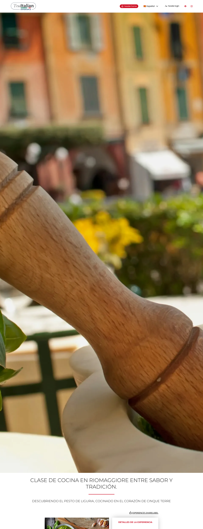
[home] (23, 6)
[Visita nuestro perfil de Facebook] (185, 6)
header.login (172, 6)
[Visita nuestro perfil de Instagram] (192, 6)
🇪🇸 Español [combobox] (149, 6)
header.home (129, 6)
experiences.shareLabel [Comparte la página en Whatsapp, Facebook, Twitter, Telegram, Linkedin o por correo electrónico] (143, 512)
